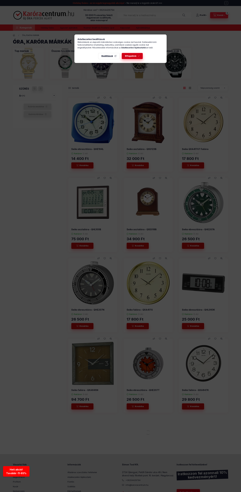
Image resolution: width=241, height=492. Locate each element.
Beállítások (107, 56)
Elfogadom (130, 56)
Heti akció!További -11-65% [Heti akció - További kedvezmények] (16, 471)
